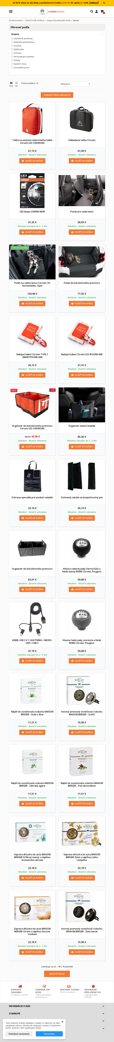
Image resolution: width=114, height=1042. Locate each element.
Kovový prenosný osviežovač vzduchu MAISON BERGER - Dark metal (81, 930)
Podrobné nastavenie (19, 1034)
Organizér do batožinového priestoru (32, 568)
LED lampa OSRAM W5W (32, 211)
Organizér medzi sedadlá (81, 425)
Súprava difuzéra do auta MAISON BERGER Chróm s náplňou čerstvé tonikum (32, 931)
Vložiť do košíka (32, 160)
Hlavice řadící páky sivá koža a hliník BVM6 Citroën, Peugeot (82, 642)
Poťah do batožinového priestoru (82, 282)
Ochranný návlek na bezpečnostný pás (82, 497)
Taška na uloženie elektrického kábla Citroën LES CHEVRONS (32, 141)
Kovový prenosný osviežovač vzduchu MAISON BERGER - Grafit (81, 713)
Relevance (76, 84)
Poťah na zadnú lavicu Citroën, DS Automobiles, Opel (32, 284)
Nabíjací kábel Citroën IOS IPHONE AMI (81, 354)
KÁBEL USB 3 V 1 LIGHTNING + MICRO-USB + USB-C (32, 642)
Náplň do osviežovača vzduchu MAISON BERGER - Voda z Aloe (32, 713)
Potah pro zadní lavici (81, 211)
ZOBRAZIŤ (94, 2)
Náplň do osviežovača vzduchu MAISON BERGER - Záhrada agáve (32, 784)
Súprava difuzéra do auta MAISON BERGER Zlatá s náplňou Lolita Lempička (81, 857)
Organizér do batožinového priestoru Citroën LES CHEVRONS (32, 427)
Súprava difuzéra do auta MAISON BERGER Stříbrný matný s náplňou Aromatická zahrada (32, 857)
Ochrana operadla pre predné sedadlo (32, 497)
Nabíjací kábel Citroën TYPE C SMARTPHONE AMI (32, 356)
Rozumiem (49, 1034)
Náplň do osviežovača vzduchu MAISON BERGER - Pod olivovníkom (82, 784)
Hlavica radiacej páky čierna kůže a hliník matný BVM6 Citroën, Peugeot (81, 570)
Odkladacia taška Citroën (81, 140)
